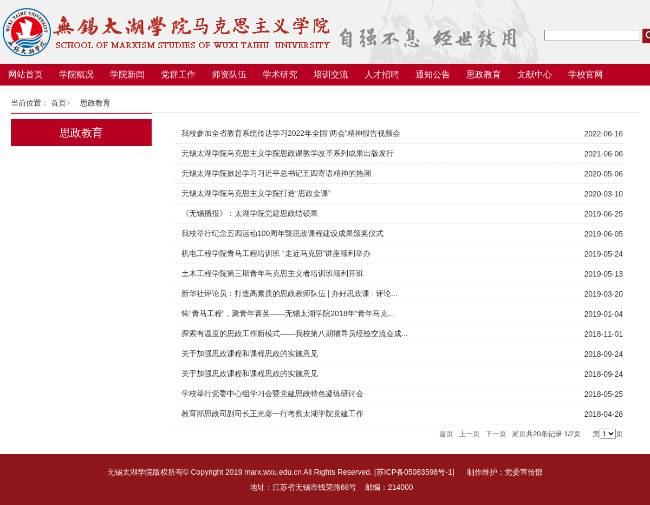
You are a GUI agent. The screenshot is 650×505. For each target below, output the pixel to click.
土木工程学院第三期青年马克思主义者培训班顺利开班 (272, 273)
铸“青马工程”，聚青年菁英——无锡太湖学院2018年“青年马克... (287, 313)
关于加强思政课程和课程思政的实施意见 (249, 353)
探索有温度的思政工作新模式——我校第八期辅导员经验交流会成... (294, 333)
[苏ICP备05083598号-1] (414, 472)
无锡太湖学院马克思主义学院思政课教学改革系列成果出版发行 (287, 153)
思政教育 (95, 103)
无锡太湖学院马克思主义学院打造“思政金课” (255, 193)
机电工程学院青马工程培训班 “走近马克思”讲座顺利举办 (275, 253)
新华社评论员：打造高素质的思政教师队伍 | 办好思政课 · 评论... (289, 293)
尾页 (519, 434)
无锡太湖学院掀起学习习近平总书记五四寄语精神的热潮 (276, 173)
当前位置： (30, 103)
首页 (58, 103)
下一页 (495, 434)
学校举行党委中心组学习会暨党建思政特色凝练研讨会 (272, 393)
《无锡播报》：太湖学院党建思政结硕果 (249, 213)
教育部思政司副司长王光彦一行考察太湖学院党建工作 (272, 413)
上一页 (469, 434)
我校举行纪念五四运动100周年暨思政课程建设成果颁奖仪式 (282, 233)
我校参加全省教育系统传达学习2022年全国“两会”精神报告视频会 (290, 133)
